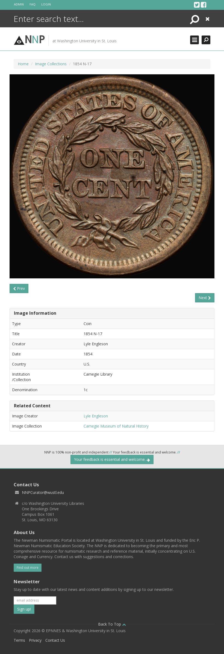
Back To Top (112, 624)
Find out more (28, 567)
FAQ (33, 4)
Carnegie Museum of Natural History (116, 426)
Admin (19, 4)
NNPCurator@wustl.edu (43, 492)
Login (46, 4)
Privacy (35, 640)
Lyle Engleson (96, 416)
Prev (19, 288)
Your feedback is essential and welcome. (112, 459)
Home (23, 63)
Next (205, 297)
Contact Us (55, 640)
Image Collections (51, 63)
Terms (19, 640)
